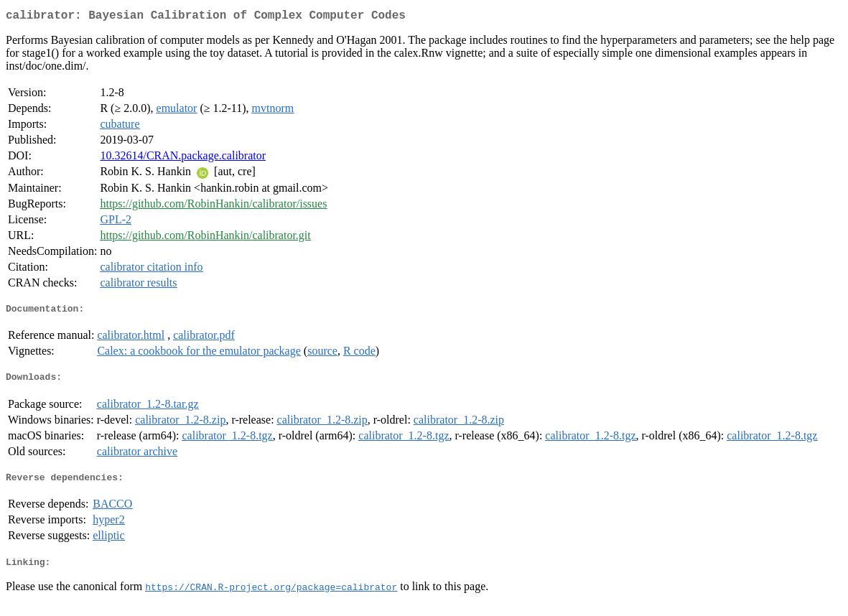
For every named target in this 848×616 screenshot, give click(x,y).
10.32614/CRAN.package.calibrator (183, 158)
